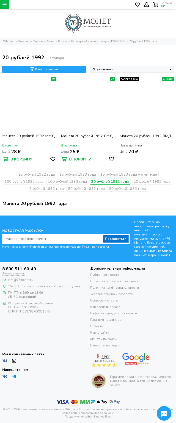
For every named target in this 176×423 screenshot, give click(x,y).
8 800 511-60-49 (19, 268)
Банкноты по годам (105, 345)
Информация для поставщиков (113, 313)
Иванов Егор (103, 416)
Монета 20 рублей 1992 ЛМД (87, 136)
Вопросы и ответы (104, 300)
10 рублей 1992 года (36, 174)
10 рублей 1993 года (77, 174)
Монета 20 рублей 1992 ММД (28, 136)
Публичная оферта (104, 275)
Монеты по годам (103, 339)
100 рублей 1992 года (24, 181)
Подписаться (115, 239)
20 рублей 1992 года (110, 181)
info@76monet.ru (20, 280)
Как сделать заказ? (105, 307)
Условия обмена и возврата (111, 294)
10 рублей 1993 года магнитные (128, 174)
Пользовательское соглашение (114, 281)
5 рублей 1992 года (46, 188)
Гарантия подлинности (107, 320)
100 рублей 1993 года (67, 181)
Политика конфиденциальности (114, 287)
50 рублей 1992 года (86, 188)
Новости (96, 326)
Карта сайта (99, 332)
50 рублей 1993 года (127, 188)
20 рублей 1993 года (152, 181)
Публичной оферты (95, 247)
